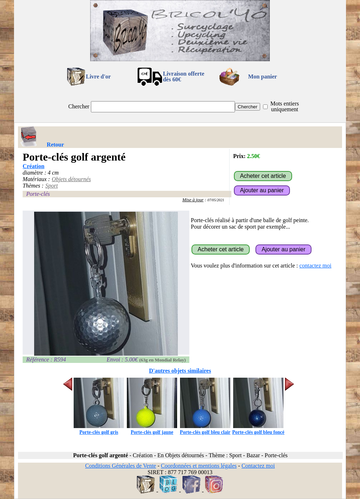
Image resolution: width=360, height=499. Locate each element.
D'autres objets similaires (180, 371)
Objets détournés (71, 179)
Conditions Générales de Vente (120, 466)
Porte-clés (38, 194)
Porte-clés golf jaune (152, 429)
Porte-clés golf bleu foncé (258, 429)
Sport (51, 186)
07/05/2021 (215, 200)
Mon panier (262, 76)
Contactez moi (258, 466)
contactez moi (315, 265)
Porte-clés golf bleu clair (205, 429)
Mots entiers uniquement (284, 106)
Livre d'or (98, 76)
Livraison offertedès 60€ (183, 76)
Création (33, 166)
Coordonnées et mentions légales (199, 466)
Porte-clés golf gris (99, 429)
